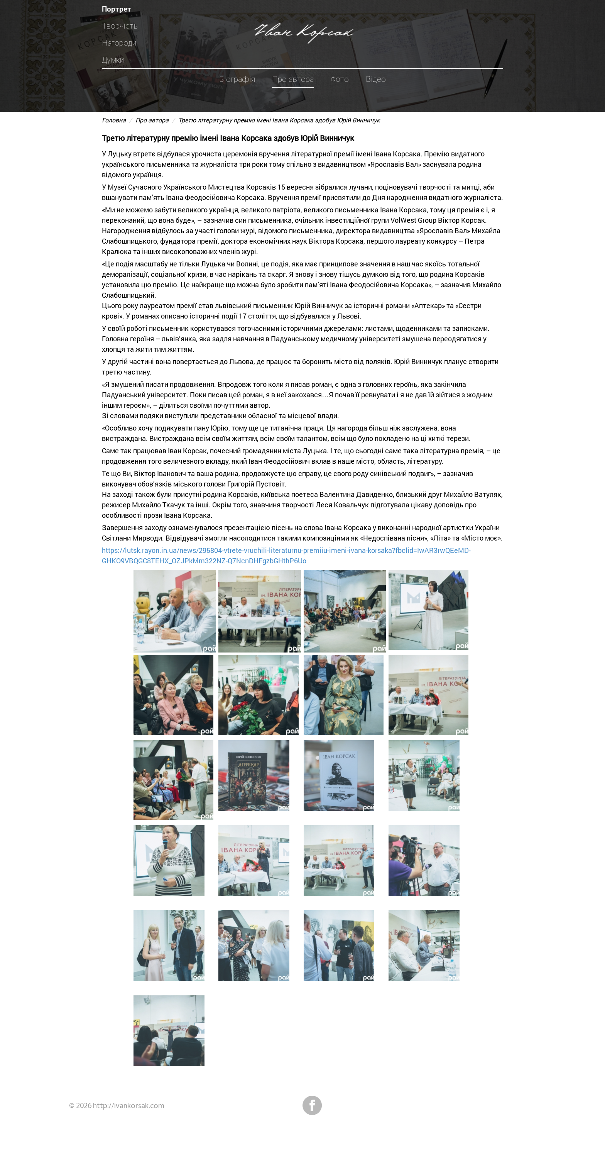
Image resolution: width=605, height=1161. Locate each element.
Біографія (237, 79)
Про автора (293, 79)
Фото (340, 79)
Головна (114, 120)
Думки (113, 59)
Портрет (116, 9)
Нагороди (119, 42)
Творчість (120, 26)
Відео (376, 79)
